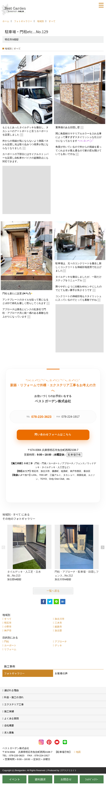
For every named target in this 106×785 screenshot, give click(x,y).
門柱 (6, 641)
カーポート (10, 645)
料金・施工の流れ (14, 697)
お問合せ (66, 779)
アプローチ (61, 641)
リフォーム (10, 649)
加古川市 (59, 618)
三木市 (58, 622)
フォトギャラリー (14, 673)
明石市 (7, 622)
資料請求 (40, 779)
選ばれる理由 (11, 690)
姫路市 (58, 626)
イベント (14, 779)
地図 (78, 752)
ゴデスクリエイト (68, 770)
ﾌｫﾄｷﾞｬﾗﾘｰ (91, 779)
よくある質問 (11, 718)
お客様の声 (61, 673)
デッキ (58, 645)
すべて (7, 618)
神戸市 (7, 630)
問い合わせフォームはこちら (53, 434)
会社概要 (9, 725)
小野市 (7, 626)
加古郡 (58, 630)
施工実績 (9, 711)
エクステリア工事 (14, 704)
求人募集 (9, 732)
